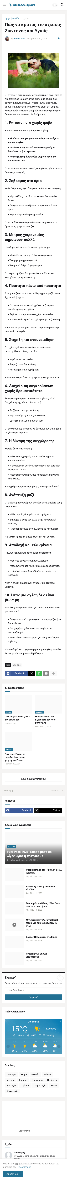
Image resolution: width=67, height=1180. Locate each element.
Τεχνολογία (40, 1085)
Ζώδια (47, 1074)
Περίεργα (52, 1080)
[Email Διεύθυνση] (33, 990)
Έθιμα (24, 1074)
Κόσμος (23, 1080)
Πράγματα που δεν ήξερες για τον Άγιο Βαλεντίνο (45, 719)
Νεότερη (8, 790)
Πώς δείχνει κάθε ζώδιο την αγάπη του (17, 718)
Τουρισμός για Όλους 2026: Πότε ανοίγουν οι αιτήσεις (43, 905)
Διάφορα (11, 1074)
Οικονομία (37, 1080)
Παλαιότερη (57, 790)
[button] (4, 5)
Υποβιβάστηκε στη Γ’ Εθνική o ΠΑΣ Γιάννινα (44, 871)
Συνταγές (11, 1085)
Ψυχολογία (12, 1091)
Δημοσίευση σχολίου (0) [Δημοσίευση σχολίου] (33, 779)
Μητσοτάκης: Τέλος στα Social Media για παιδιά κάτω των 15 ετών (42, 923)
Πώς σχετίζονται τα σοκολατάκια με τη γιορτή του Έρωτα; (15, 757)
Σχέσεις (26, 18)
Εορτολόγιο (24, 1131)
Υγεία (54, 1085)
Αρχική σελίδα (12, 18)
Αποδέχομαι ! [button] (13, 1174)
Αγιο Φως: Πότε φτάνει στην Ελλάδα (40, 888)
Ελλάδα (35, 1074)
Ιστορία (11, 1080)
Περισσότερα (24, 1167)
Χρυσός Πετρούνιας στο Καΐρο (41, 937)
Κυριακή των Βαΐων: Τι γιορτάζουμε (37, 955)
